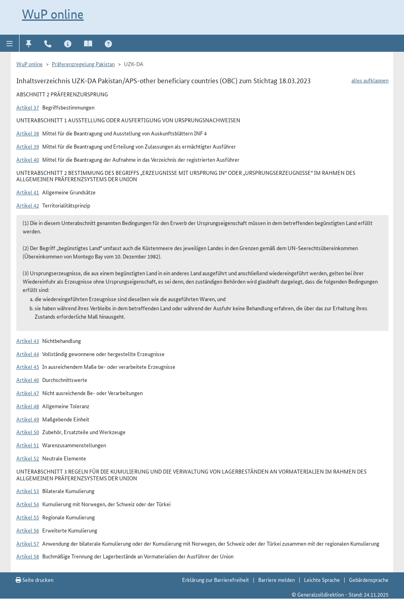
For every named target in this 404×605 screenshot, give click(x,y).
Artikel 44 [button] (27, 354)
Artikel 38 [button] (27, 133)
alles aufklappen (369, 80)
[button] (10, 43)
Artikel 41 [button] (27, 192)
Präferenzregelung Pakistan (83, 64)
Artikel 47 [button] (27, 393)
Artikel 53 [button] (27, 491)
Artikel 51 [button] (27, 445)
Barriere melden (276, 579)
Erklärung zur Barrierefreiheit (215, 579)
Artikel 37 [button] (27, 107)
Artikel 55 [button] (27, 517)
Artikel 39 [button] (27, 146)
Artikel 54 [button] (27, 504)
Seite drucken (34, 579)
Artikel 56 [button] (27, 530)
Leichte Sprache (322, 579)
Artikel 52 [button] (27, 458)
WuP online (53, 14)
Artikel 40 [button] (27, 159)
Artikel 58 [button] (27, 556)
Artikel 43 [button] (27, 341)
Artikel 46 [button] (27, 380)
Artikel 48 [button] (27, 406)
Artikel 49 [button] (27, 419)
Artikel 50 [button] (27, 432)
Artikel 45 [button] (27, 366)
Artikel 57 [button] (27, 543)
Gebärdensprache (368, 579)
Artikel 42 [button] (27, 205)
